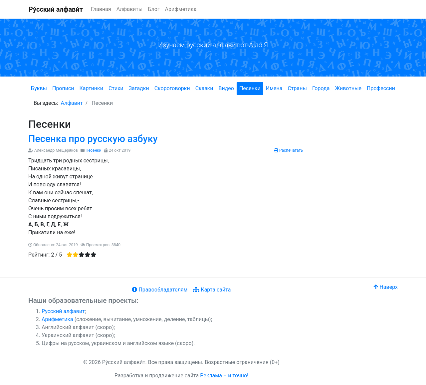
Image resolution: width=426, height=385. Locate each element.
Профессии (381, 88)
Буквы (39, 88)
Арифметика (181, 9)
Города (320, 88)
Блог (153, 9)
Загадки (138, 88)
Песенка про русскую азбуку (93, 138)
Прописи (63, 88)
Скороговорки (172, 88)
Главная (101, 9)
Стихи (115, 88)
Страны (297, 88)
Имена (274, 88)
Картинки (91, 88)
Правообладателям (159, 290)
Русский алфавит (63, 311)
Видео (226, 88)
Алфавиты (129, 9)
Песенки (250, 88)
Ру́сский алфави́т (56, 9)
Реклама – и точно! (224, 375)
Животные (348, 88)
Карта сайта (212, 290)
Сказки (204, 88)
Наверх (385, 287)
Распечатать (288, 150)
